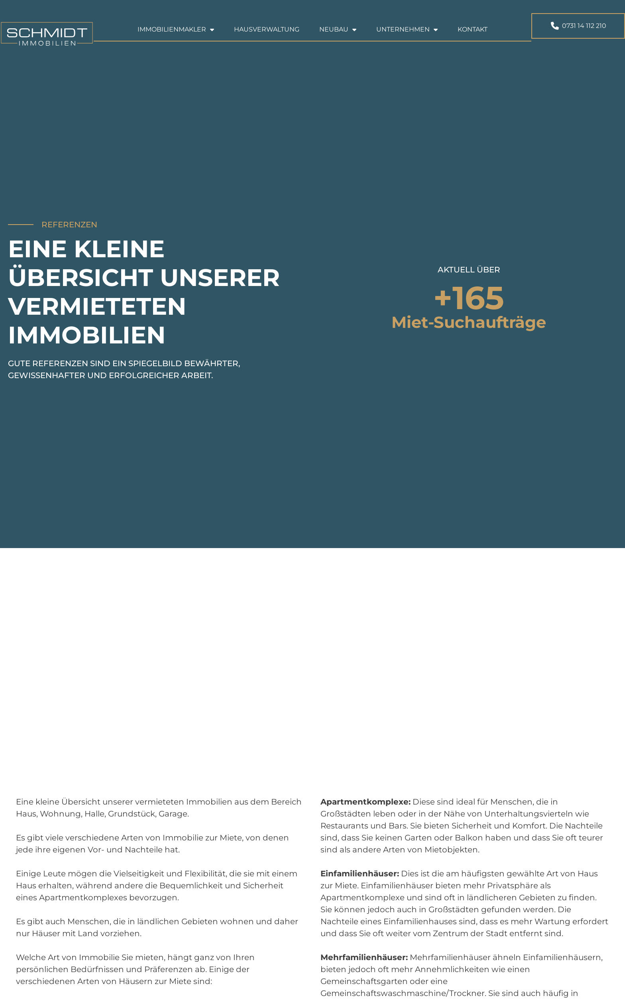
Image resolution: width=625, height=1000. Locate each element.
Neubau (337, 29)
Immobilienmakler (176, 29)
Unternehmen (407, 29)
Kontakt (472, 29)
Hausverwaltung (266, 29)
